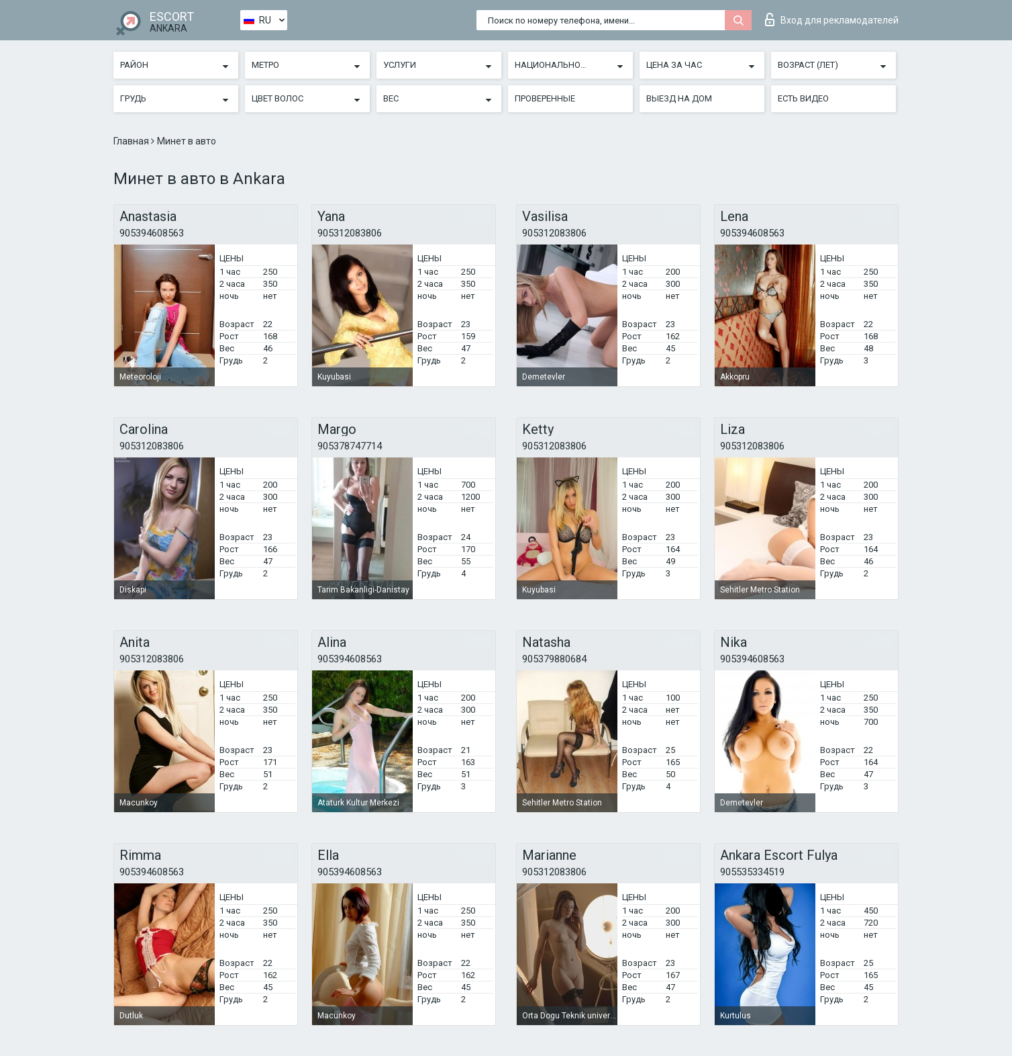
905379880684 (554, 659)
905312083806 (349, 233)
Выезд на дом (679, 98)
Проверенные (545, 98)
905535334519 (752, 872)
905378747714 (349, 446)
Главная (132, 141)
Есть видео (803, 98)
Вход (832, 19)
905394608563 (151, 233)
